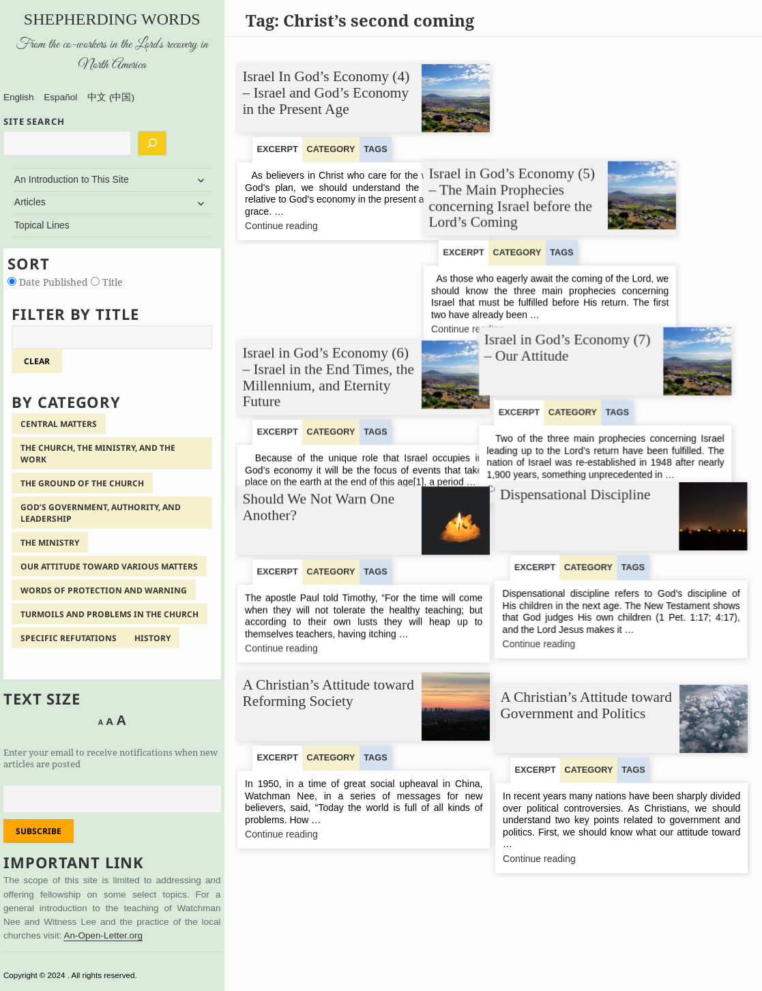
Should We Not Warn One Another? (319, 488)
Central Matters (58, 424)
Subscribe (38, 831)
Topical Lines (42, 225)
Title (107, 282)
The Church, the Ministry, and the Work (97, 453)
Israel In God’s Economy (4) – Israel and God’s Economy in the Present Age (326, 92)
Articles (30, 201)
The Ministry (49, 542)
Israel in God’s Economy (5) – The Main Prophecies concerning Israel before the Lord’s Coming (584, 100)
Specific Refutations (68, 638)
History (152, 638)
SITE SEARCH (34, 121)
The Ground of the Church (82, 483)
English (18, 97)
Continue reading (301, 226)
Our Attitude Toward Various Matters (109, 566)
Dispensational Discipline (576, 492)
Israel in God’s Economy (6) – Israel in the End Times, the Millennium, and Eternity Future (329, 305)
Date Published (49, 282)
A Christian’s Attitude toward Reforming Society (329, 693)
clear (37, 361)
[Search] (152, 143)
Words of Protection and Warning (103, 590)
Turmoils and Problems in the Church (109, 614)
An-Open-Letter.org (103, 935)
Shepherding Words (112, 19)
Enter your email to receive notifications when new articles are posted (110, 758)
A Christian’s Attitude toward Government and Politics (587, 705)
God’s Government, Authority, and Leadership (100, 512)
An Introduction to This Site (71, 179)
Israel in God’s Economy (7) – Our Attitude (584, 295)
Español (60, 97)
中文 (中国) (110, 97)
